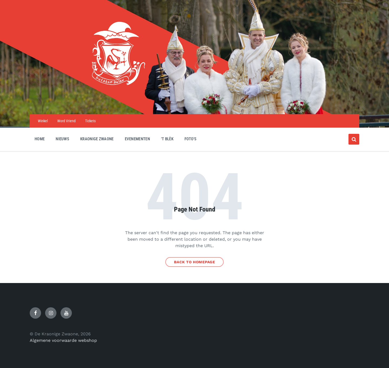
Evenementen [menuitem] (137, 139)
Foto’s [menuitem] (191, 139)
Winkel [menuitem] (43, 121)
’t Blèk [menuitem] (167, 139)
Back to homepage (194, 262)
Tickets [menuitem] (90, 121)
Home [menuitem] (40, 139)
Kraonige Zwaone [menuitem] (97, 139)
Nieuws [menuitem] (62, 139)
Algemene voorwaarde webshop (63, 340)
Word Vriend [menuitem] (66, 121)
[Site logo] (194, 103)
